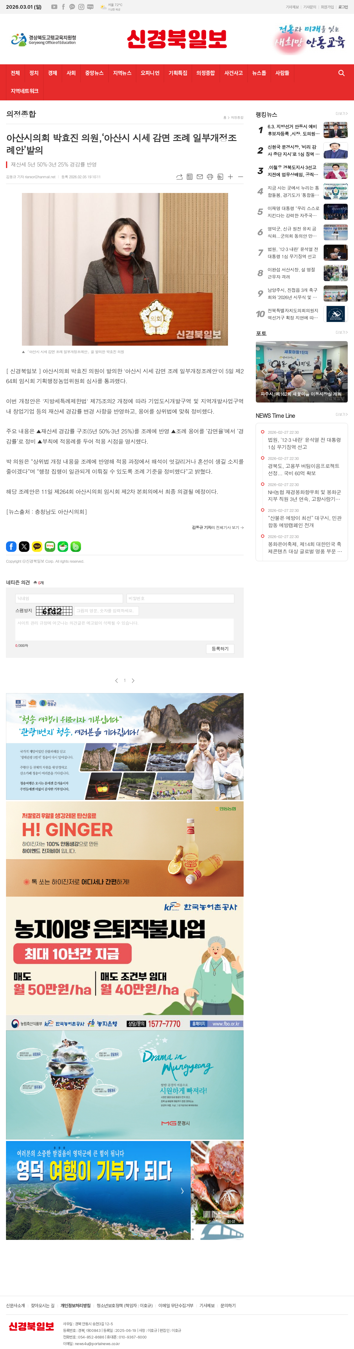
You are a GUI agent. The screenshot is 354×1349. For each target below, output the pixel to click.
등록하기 (220, 648)
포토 (261, 333)
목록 (190, 177)
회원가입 (327, 7)
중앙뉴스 (94, 73)
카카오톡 (37, 546)
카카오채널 (72, 6)
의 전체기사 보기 (215, 527)
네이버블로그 (90, 6)
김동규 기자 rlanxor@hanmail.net (30, 176)
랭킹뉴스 (266, 114)
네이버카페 (63, 546)
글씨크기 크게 (230, 177)
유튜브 (54, 6)
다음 (133, 680)
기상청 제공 (114, 9)
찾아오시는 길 (43, 1306)
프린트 (210, 177)
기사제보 (292, 7)
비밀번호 (137, 598)
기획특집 (178, 73)
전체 (15, 73)
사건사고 (233, 73)
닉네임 (23, 598)
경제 (52, 73)
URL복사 (179, 177)
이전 (116, 680)
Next (340, 371)
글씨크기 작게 (241, 177)
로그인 (343, 7)
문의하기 (228, 1306)
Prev (263, 371)
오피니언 (150, 73)
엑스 (24, 546)
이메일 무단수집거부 (176, 1306)
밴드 (75, 546)
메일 (200, 177)
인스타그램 (81, 6)
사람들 (282, 73)
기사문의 (309, 7)
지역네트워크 (25, 91)
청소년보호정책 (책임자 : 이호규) (124, 1306)
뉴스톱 (259, 73)
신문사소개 (15, 1306)
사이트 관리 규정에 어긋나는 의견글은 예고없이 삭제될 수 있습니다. (78, 623)
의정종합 (205, 73)
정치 (34, 73)
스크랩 (220, 177)
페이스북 (63, 6)
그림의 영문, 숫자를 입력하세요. (105, 610)
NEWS (275, 415)
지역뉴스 (122, 73)
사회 (71, 73)
